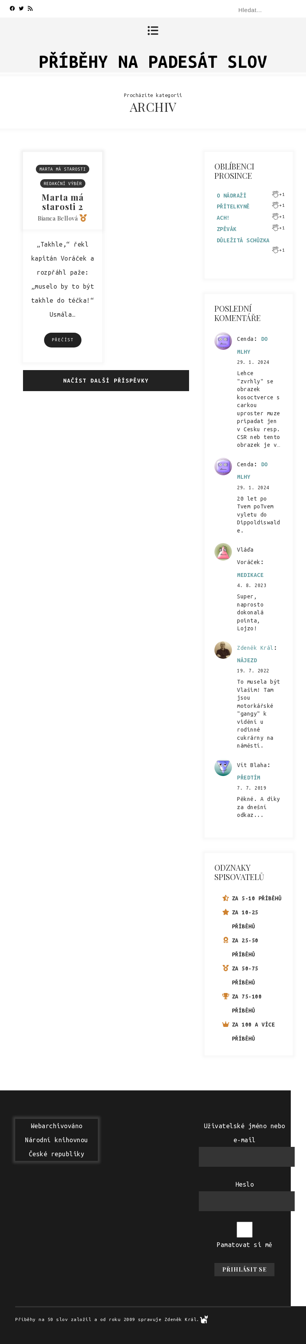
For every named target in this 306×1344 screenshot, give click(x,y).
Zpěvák (227, 229)
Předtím (248, 777)
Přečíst (63, 339)
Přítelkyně (233, 206)
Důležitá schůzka (243, 240)
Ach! (223, 218)
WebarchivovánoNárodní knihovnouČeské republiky (56, 1139)
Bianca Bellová (58, 218)
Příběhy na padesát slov (153, 61)
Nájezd (247, 660)
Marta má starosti (62, 169)
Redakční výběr (63, 183)
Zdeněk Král (255, 648)
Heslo (244, 1184)
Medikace (250, 575)
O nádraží (232, 195)
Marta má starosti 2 (63, 201)
